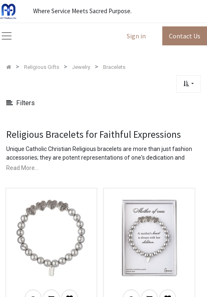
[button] (188, 84)
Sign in (136, 36)
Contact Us (184, 36)
